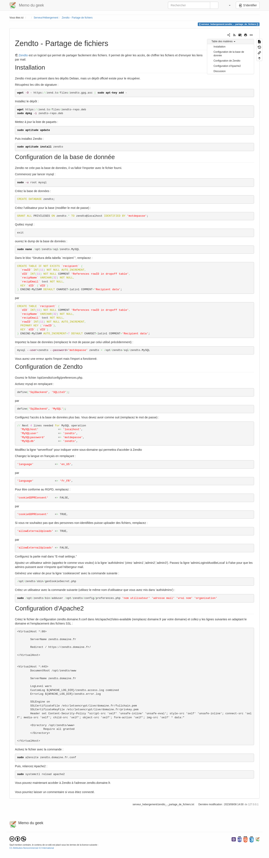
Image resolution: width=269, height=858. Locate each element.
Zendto (23, 55)
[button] (228, 5)
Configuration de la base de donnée (229, 53)
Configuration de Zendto (227, 60)
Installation (219, 46)
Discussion (220, 71)
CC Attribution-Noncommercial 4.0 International (31, 848)
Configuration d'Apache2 (227, 66)
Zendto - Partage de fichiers (77, 17)
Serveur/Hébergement (46, 17)
